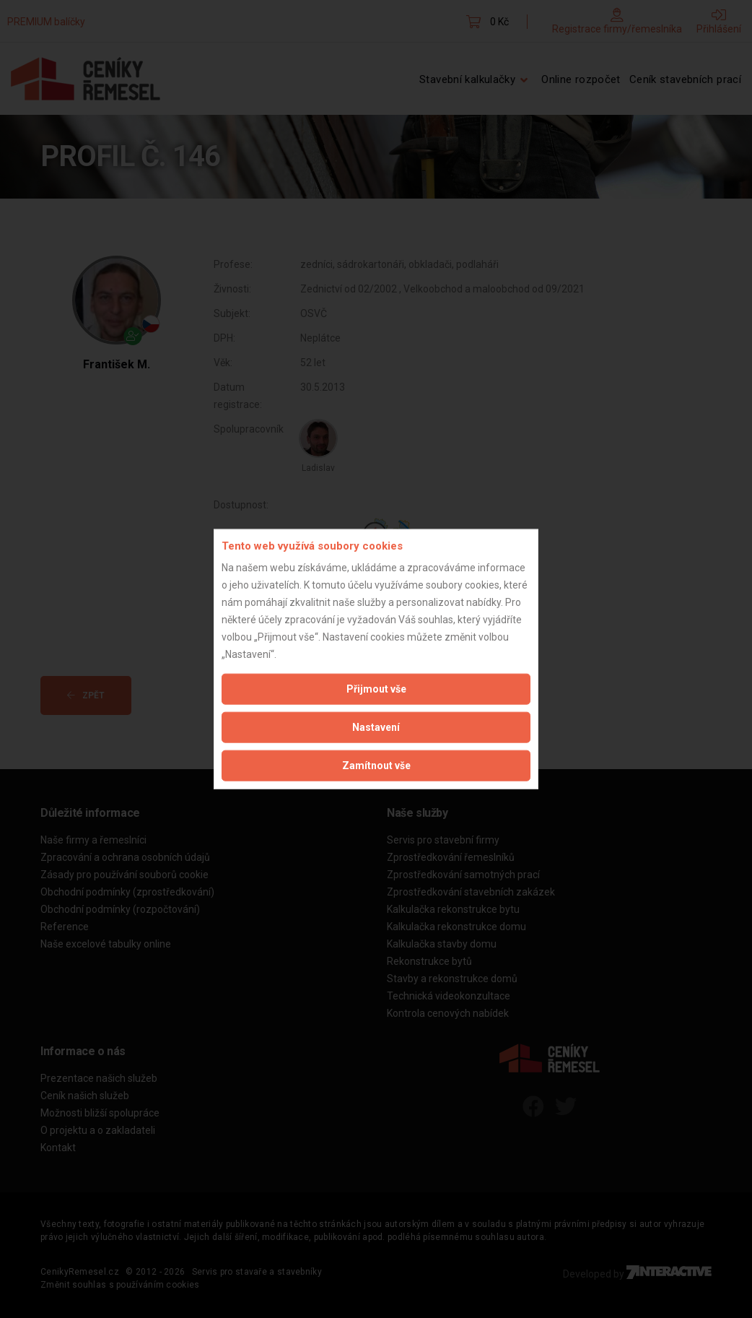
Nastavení (376, 727)
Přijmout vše (376, 689)
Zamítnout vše (376, 765)
